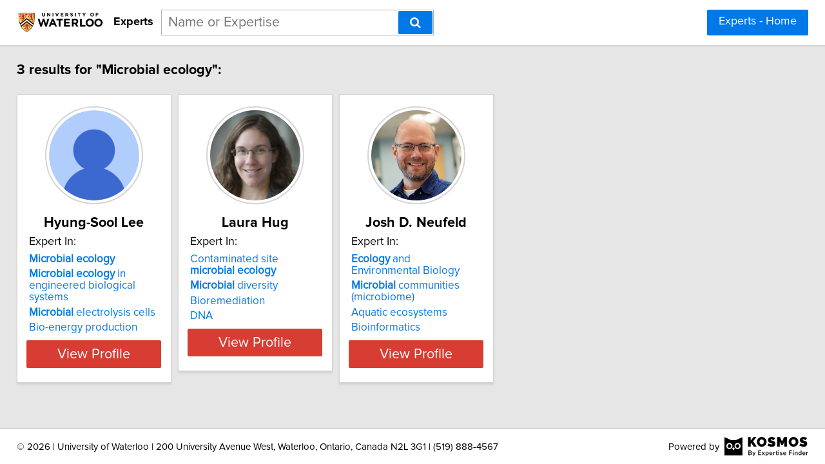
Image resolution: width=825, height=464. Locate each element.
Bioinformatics (459, 327)
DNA (242, 316)
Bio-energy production (92, 316)
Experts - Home (758, 21)
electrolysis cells (101, 301)
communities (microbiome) (479, 291)
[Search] (415, 22)
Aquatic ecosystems (473, 312)
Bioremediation (268, 301)
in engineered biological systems (116, 279)
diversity (275, 285)
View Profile (119, 354)
